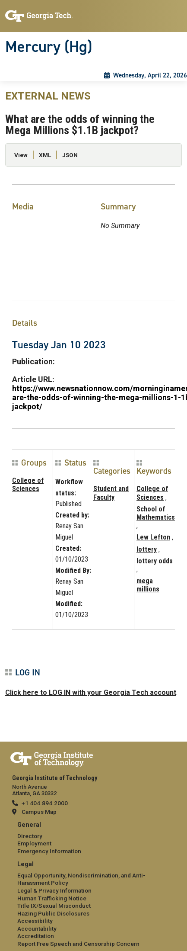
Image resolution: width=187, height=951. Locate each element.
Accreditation (35, 935)
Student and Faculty (111, 493)
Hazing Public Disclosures (53, 913)
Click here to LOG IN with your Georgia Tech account (90, 692)
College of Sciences (28, 484)
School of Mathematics (155, 513)
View (21, 154)
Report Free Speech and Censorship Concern (78, 943)
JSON (70, 154)
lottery (146, 549)
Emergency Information (49, 851)
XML (45, 154)
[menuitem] (93, 838)
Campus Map (39, 811)
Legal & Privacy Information (54, 890)
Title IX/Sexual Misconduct (54, 905)
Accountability (37, 928)
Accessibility (35, 920)
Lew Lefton (153, 537)
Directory (29, 835)
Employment (34, 843)
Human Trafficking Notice (51, 898)
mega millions (147, 585)
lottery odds (154, 561)
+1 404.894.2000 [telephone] (45, 803)
